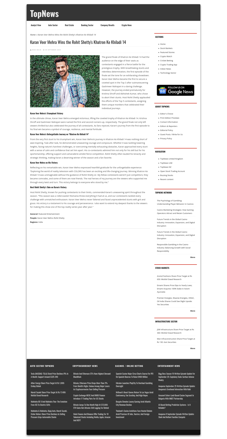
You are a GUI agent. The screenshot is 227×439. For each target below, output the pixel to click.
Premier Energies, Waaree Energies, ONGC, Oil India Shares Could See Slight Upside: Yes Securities (175, 301)
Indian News (165, 68)
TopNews (44, 13)
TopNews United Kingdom (171, 158)
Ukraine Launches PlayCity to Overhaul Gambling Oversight (134, 384)
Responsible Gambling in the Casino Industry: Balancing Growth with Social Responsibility (173, 247)
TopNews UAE (166, 163)
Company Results (107, 25)
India (41, 222)
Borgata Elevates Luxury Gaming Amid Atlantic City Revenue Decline (133, 403)
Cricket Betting (166, 60)
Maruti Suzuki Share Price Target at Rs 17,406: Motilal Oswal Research (48, 394)
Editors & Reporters (168, 126)
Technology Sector (168, 73)
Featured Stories (167, 52)
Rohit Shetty (59, 218)
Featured (42, 214)
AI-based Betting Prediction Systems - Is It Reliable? (174, 406)
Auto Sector (53, 25)
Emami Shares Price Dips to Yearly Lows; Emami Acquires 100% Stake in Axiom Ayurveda (174, 288)
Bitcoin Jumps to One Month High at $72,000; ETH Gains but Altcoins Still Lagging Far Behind (91, 406)
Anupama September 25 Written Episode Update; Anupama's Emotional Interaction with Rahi (176, 388)
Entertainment (53, 214)
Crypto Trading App (168, 64)
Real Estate (69, 25)
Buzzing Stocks (166, 175)
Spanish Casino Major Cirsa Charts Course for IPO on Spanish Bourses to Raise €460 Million (134, 375)
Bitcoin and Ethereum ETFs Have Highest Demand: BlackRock (92, 375)
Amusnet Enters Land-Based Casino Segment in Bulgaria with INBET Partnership (176, 397)
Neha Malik (36, 50)
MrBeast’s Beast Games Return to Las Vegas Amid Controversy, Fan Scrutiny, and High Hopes (134, 394)
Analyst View (36, 25)
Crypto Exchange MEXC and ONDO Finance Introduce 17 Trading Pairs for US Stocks (89, 397)
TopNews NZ (165, 167)
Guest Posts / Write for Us (171, 134)
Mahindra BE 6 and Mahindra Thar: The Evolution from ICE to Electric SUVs (49, 403)
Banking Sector (87, 25)
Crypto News (127, 25)
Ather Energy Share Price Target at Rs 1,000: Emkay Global (47, 384)
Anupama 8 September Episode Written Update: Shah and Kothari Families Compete (176, 415)
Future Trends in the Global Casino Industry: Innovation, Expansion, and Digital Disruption (176, 222)
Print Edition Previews (169, 118)
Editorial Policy (166, 130)
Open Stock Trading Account (172, 171)
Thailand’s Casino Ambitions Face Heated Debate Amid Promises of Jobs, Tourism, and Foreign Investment (134, 414)
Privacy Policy (166, 138)
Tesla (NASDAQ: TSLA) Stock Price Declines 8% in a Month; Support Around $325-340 (49, 375)
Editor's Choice (166, 113)
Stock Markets (166, 48)
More (192, 257)
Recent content (166, 179)
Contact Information (169, 122)
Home (33, 34)
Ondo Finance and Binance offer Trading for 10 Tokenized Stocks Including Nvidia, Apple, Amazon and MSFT (91, 417)
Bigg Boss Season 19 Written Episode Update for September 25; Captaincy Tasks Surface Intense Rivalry (176, 376)
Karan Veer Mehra (45, 218)
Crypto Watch (166, 56)
